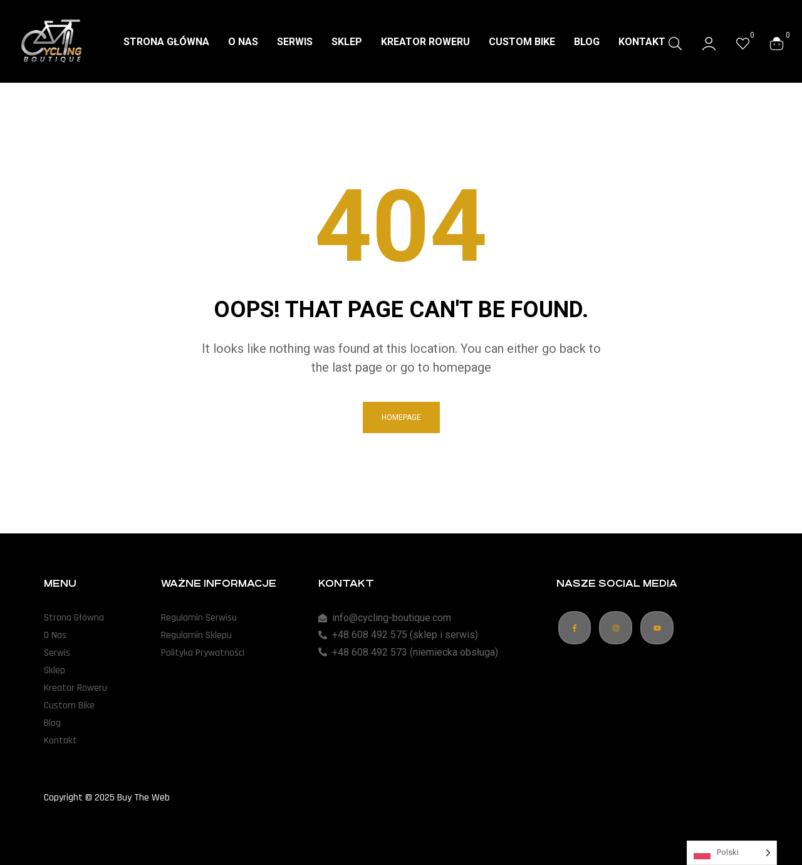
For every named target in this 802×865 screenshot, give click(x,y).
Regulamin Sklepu (196, 635)
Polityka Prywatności (202, 652)
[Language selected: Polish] (732, 853)
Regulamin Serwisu (199, 617)
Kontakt (60, 740)
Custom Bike (69, 705)
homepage (401, 417)
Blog (52, 723)
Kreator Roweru (75, 688)
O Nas (55, 635)
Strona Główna (74, 617)
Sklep (54, 670)
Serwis (57, 652)
